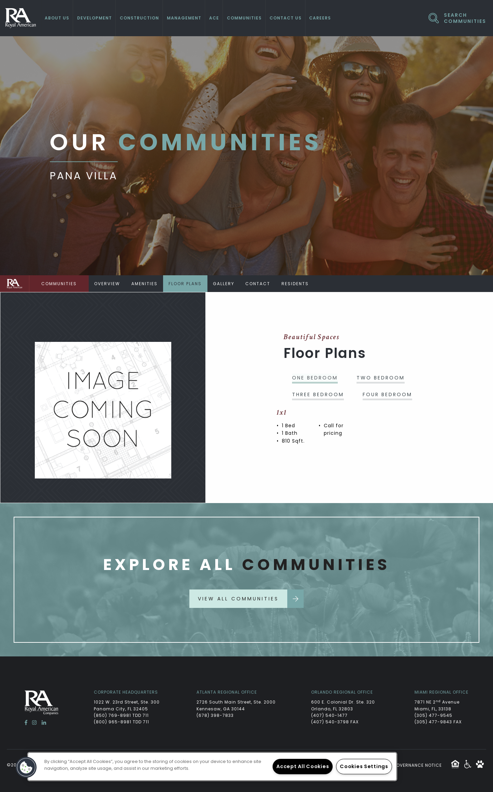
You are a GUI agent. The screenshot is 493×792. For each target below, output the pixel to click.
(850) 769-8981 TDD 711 (121, 715)
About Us (57, 18)
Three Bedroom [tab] (318, 394)
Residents (300, 284)
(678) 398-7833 (215, 715)
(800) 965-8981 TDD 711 (121, 722)
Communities (244, 18)
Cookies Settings (364, 766)
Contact (261, 284)
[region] (212, 766)
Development (94, 18)
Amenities (146, 284)
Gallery (226, 284)
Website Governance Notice (407, 765)
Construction (139, 18)
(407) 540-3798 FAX (335, 722)
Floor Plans (187, 284)
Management (184, 18)
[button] (26, 767)
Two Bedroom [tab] (381, 377)
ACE (214, 18)
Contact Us (286, 18)
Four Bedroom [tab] (387, 394)
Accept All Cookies (302, 766)
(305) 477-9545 (433, 715)
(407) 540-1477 (329, 715)
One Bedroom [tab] (315, 377)
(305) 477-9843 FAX (438, 722)
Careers (320, 18)
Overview (108, 284)
